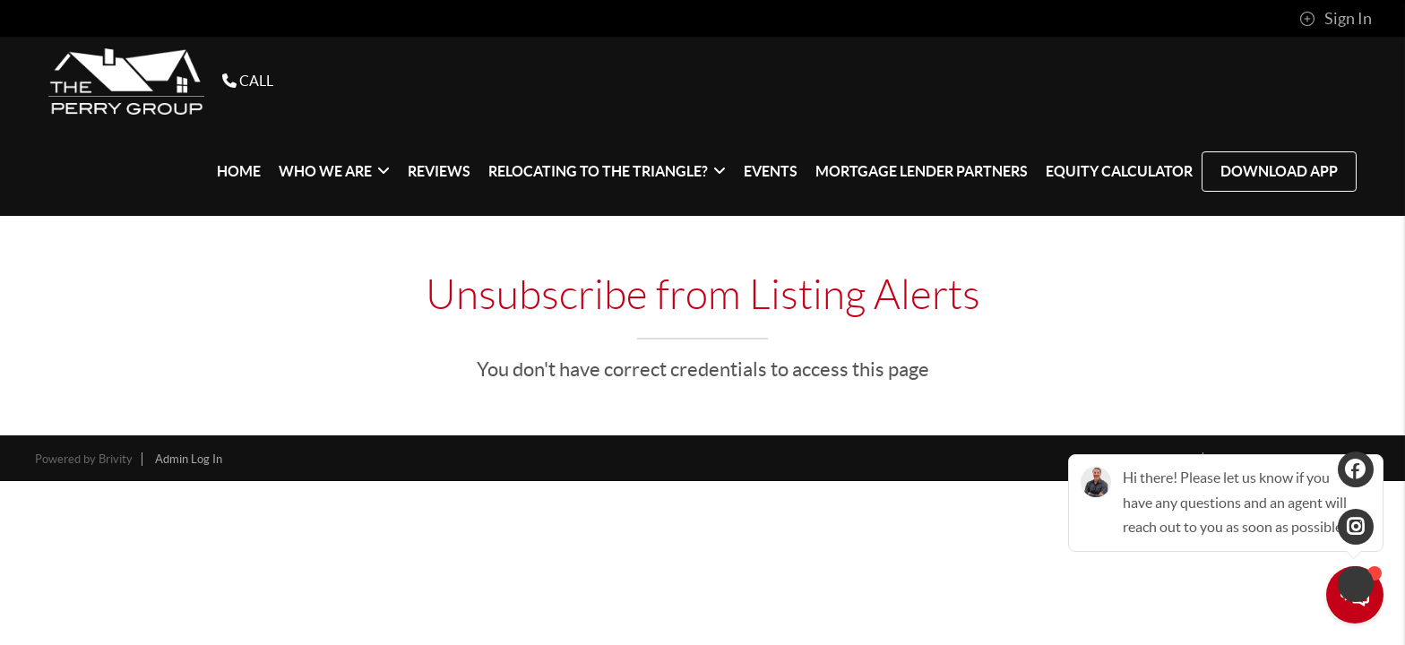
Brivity (116, 459)
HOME (239, 171)
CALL (247, 81)
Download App (1279, 171)
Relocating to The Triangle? (607, 171)
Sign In (1335, 19)
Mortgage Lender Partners (921, 171)
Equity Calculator (1119, 171)
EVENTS (770, 171)
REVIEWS (439, 171)
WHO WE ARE (334, 171)
